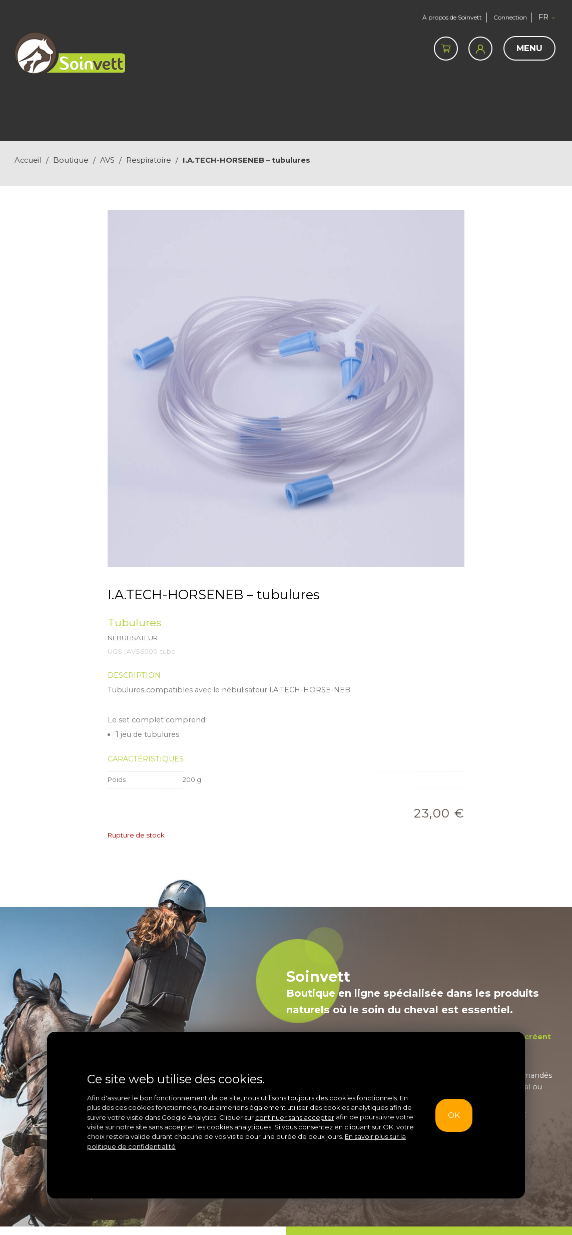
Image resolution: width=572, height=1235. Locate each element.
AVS (107, 160)
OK (451, 1115)
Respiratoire (148, 160)
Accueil (28, 160)
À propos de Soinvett (449, 17)
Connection (510, 17)
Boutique (71, 160)
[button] (549, 17)
